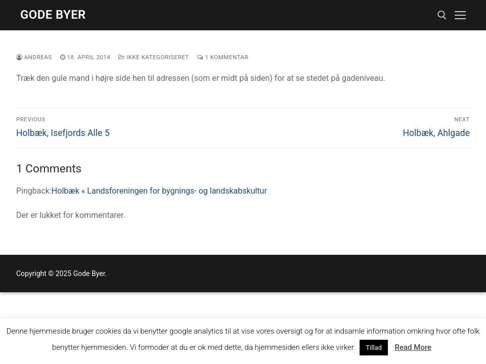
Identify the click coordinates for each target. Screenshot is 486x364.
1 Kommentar (222, 57)
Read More (413, 347)
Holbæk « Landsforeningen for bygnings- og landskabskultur (159, 191)
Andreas (34, 57)
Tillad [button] (374, 347)
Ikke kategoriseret (153, 57)
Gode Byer (53, 15)
